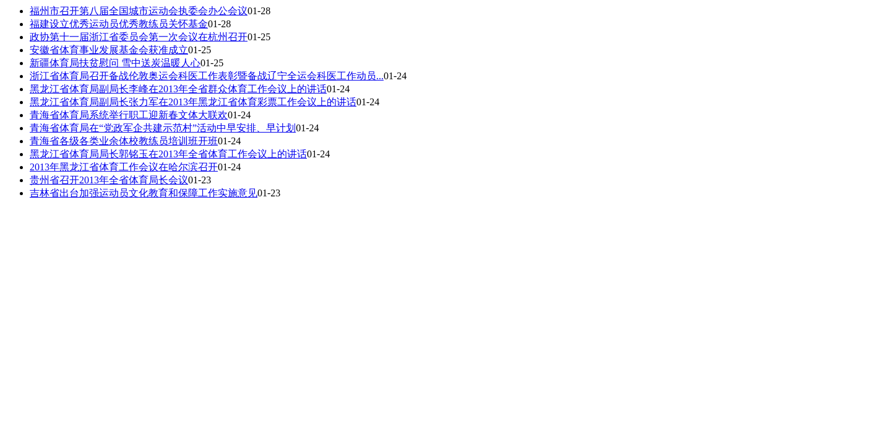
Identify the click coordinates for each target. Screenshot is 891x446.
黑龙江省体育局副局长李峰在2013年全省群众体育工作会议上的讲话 (178, 89)
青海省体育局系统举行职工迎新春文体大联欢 (129, 115)
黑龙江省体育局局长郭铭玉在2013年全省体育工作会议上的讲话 (168, 154)
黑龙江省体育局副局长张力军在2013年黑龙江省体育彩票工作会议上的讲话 (193, 102)
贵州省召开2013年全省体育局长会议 (109, 180)
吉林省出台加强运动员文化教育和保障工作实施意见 (143, 193)
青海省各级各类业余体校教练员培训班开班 (124, 141)
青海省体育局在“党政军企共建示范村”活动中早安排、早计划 (163, 128)
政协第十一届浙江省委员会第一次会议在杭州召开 (139, 37)
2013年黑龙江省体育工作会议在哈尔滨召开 (124, 167)
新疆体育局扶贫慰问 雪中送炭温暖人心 (115, 63)
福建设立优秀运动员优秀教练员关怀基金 (119, 24)
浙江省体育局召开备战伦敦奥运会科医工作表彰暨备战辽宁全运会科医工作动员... (207, 76)
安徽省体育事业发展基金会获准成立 (109, 50)
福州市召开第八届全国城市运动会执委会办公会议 (139, 11)
